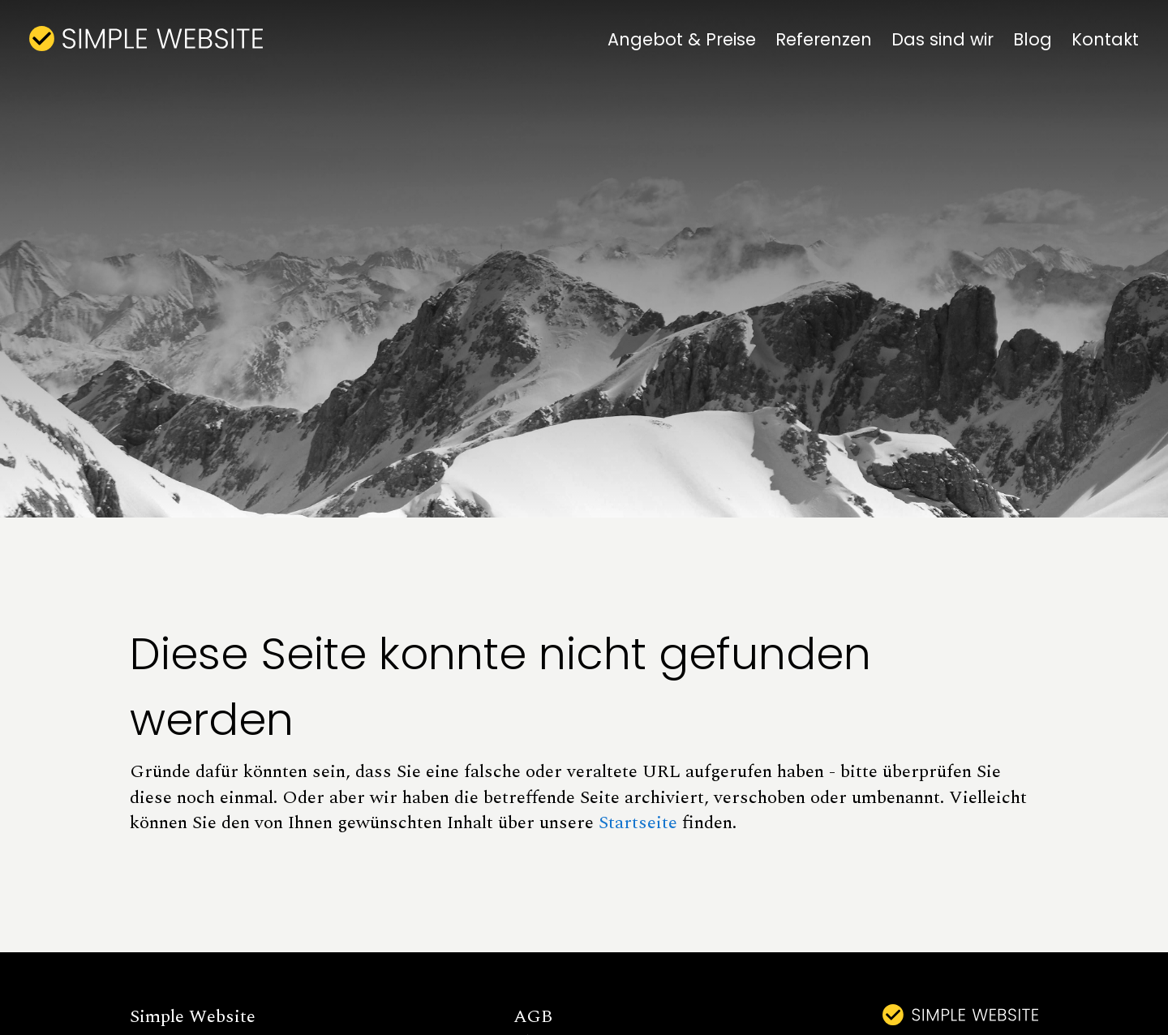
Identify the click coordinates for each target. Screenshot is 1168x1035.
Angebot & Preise (682, 39)
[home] (146, 38)
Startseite (638, 822)
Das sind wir (942, 39)
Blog (1032, 39)
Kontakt (1105, 39)
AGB (532, 1016)
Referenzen (823, 39)
